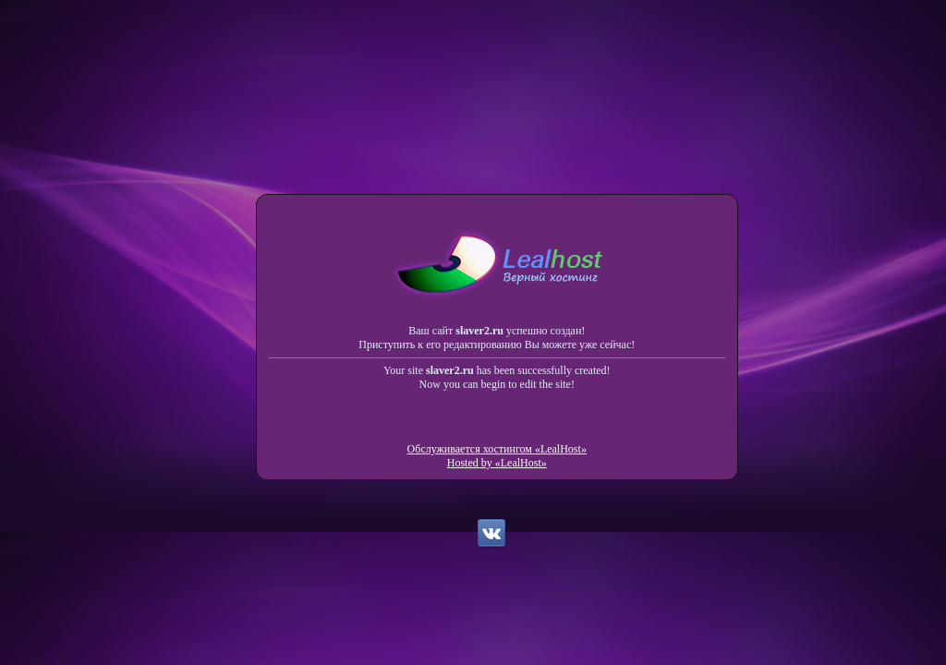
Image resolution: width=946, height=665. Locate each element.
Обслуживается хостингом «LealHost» (497, 448)
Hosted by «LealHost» (497, 462)
